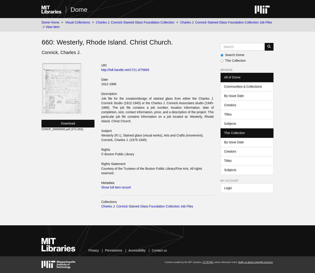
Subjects (230, 123)
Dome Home (50, 22)
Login (228, 188)
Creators (230, 105)
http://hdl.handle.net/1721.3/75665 (125, 70)
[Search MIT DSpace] (243, 47)
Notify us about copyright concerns (255, 262)
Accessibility (136, 250)
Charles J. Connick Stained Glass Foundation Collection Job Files (226, 22)
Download (68, 123)
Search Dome (232, 55)
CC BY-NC (207, 262)
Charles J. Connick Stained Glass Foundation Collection (135, 22)
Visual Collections (77, 22)
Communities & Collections (243, 86)
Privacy (93, 250)
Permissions (113, 250)
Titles (228, 114)
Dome (79, 9)
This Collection (233, 60)
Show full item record (116, 187)
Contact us (159, 250)
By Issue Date (234, 96)
